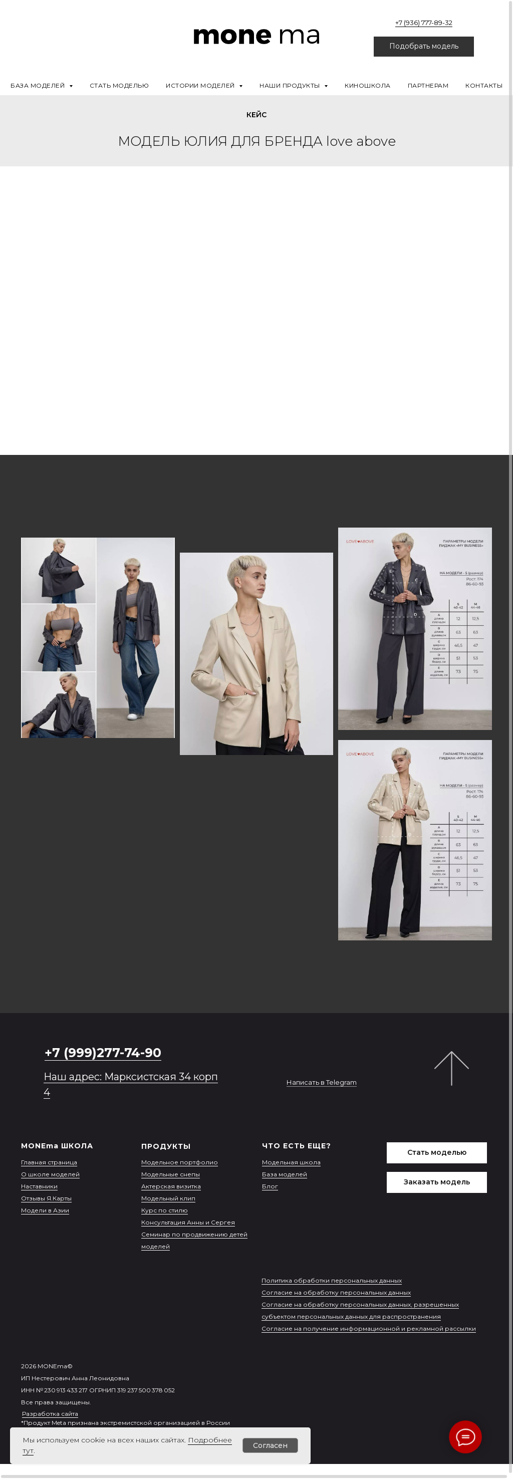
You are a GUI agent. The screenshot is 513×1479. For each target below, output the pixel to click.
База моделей (284, 1174)
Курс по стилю (164, 1210)
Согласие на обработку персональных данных (336, 1292)
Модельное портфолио (179, 1162)
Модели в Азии (45, 1210)
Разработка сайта (50, 1413)
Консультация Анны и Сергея (188, 1222)
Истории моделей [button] (201, 85)
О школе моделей (50, 1174)
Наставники (39, 1186)
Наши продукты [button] (291, 85)
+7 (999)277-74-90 (103, 1052)
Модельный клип (168, 1198)
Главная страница (49, 1162)
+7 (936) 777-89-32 (423, 23)
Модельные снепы (170, 1174)
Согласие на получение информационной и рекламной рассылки (369, 1328)
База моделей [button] (39, 85)
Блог (270, 1186)
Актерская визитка (171, 1186)
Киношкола (368, 85)
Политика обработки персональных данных (332, 1280)
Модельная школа (291, 1162)
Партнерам (428, 85)
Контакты (483, 85)
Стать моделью (119, 85)
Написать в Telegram (322, 1082)
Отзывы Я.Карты (46, 1198)
